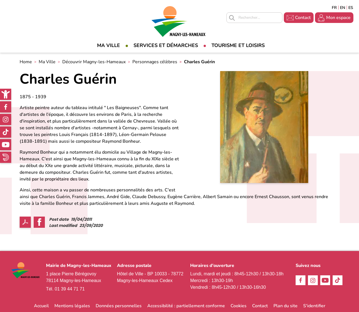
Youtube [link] (5, 144)
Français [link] (334, 8)
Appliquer (232, 18)
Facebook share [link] (39, 222)
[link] (5, 94)
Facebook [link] (5, 106)
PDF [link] (25, 222)
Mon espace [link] (338, 18)
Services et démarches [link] (166, 45)
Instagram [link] (5, 119)
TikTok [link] (5, 132)
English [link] (342, 8)
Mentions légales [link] (72, 306)
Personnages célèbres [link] (154, 62)
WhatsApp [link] (5, 157)
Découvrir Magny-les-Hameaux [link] (94, 62)
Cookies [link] (239, 306)
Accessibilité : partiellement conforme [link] (186, 306)
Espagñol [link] (350, 8)
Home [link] (26, 62)
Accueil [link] (41, 306)
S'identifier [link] (314, 306)
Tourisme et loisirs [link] (238, 45)
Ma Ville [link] (108, 45)
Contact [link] (303, 18)
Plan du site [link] (285, 306)
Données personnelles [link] (119, 306)
